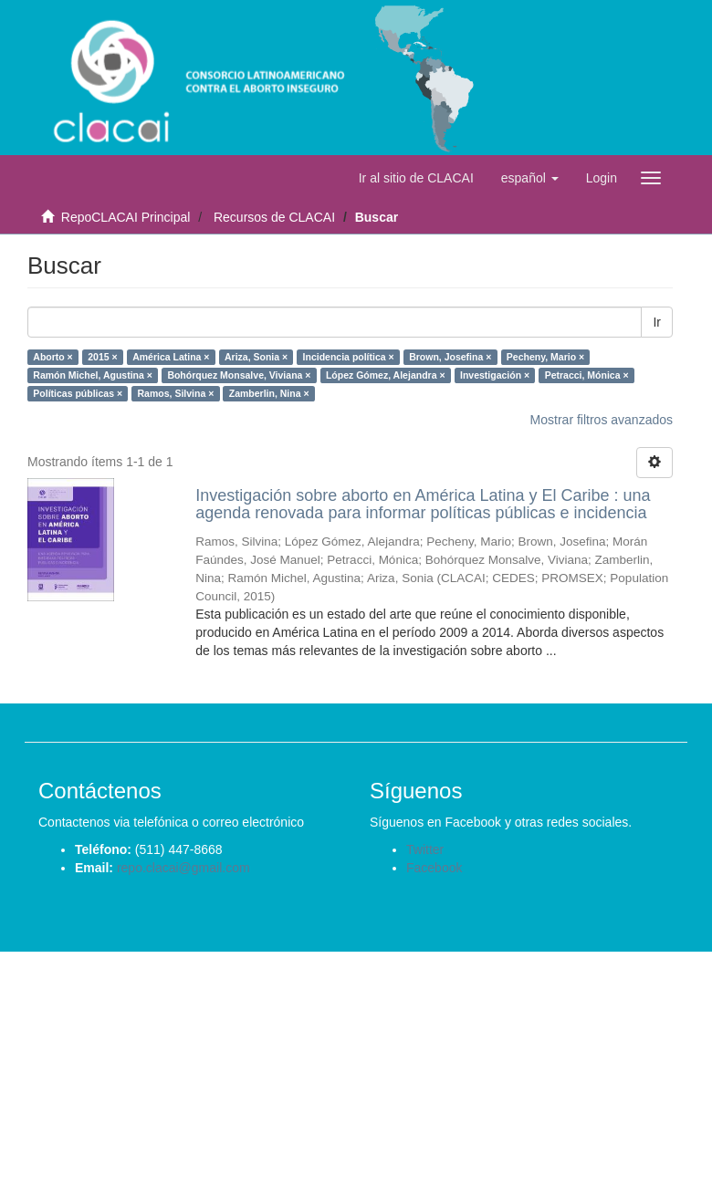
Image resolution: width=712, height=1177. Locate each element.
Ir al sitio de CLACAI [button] (416, 178)
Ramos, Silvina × (176, 393)
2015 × (102, 356)
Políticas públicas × (77, 393)
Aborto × (52, 356)
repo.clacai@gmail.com (183, 867)
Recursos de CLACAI (274, 217)
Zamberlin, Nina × (269, 393)
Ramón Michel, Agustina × (92, 375)
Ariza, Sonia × (256, 356)
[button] (529, 178)
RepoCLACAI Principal (126, 217)
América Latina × (170, 356)
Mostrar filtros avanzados (601, 419)
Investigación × (494, 375)
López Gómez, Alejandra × (385, 375)
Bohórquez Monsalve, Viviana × (238, 375)
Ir (657, 322)
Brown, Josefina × (450, 356)
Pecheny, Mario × (545, 356)
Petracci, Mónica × (587, 375)
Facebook (434, 867)
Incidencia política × (348, 356)
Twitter (425, 849)
